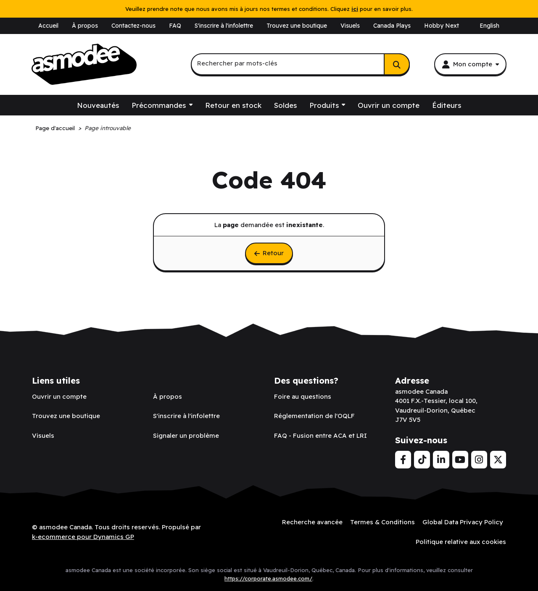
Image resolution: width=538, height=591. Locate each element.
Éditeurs (446, 105)
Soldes (285, 105)
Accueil (48, 25)
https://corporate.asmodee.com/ (268, 578)
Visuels (350, 25)
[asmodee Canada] (84, 64)
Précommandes (159, 105)
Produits (324, 105)
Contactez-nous (133, 25)
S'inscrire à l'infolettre (224, 25)
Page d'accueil (55, 127)
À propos (85, 25)
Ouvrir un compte (388, 105)
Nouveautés (98, 105)
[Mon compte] (470, 64)
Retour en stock (233, 105)
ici (354, 8)
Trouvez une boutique (296, 25)
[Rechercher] (397, 64)
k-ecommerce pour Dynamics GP (83, 537)
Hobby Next (441, 25)
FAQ (175, 25)
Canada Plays (392, 25)
